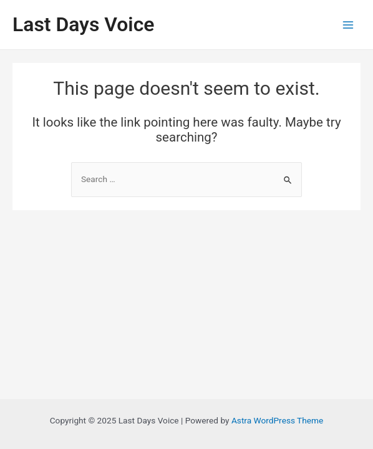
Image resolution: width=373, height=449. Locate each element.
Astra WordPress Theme (277, 420)
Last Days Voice (83, 24)
